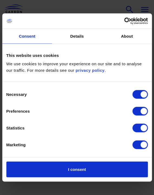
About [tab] (127, 36)
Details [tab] (77, 36)
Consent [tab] (27, 36)
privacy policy (90, 70)
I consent (77, 169)
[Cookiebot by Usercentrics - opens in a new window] (124, 21)
